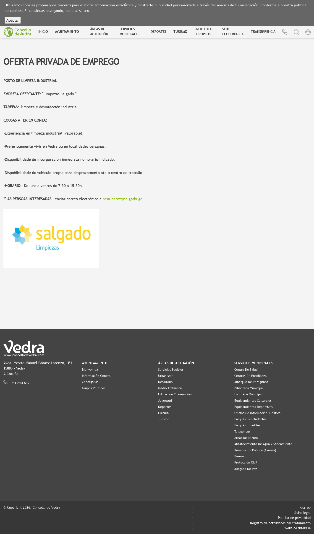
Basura (239, 456)
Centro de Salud (246, 369)
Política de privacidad (294, 517)
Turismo (180, 31)
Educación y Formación (175, 394)
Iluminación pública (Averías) (255, 450)
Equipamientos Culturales (253, 401)
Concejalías (90, 382)
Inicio (43, 31)
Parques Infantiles (247, 425)
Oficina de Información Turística (257, 413)
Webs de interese (297, 528)
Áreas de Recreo (246, 438)
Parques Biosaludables (250, 419)
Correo (305, 507)
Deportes (158, 31)
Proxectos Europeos (203, 31)
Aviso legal (302, 512)
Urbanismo (165, 376)
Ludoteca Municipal (248, 394)
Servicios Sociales (170, 369)
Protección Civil (245, 462)
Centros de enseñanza (250, 376)
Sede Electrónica (232, 31)
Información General (96, 376)
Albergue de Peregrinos (251, 382)
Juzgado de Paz (245, 469)
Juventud (165, 401)
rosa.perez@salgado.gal (123, 199)
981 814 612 (20, 382)
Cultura (163, 413)
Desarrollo (165, 382)
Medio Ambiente (170, 388)
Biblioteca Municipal (249, 388)
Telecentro (242, 432)
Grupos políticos (93, 388)
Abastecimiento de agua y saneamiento (263, 444)
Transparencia (263, 31)
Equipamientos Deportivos (253, 407)
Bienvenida (90, 369)
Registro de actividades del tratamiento (280, 523)
